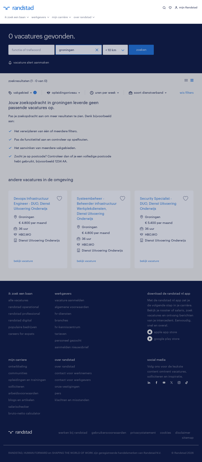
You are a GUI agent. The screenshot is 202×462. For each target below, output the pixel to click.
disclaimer (182, 432)
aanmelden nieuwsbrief (72, 347)
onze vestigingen (67, 386)
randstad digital (20, 320)
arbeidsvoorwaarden (23, 393)
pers (58, 393)
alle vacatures (18, 300)
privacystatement (143, 432)
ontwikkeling (17, 366)
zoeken (141, 49)
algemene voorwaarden (72, 307)
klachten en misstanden (72, 400)
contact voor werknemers (73, 373)
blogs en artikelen (21, 400)
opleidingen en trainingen (27, 380)
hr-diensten (63, 313)
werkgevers (40, 17)
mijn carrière (61, 17)
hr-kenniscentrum (67, 327)
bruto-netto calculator (24, 413)
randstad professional (24, 313)
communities (17, 373)
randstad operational (23, 307)
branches (61, 320)
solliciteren (16, 386)
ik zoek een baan (17, 17)
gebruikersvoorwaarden (109, 432)
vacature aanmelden (69, 300)
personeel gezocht (68, 340)
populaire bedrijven (22, 327)
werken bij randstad (72, 432)
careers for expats (21, 333)
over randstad (84, 17)
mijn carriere (17, 359)
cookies (165, 432)
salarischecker (18, 406)
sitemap (188, 437)
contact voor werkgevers (73, 380)
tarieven (60, 333)
